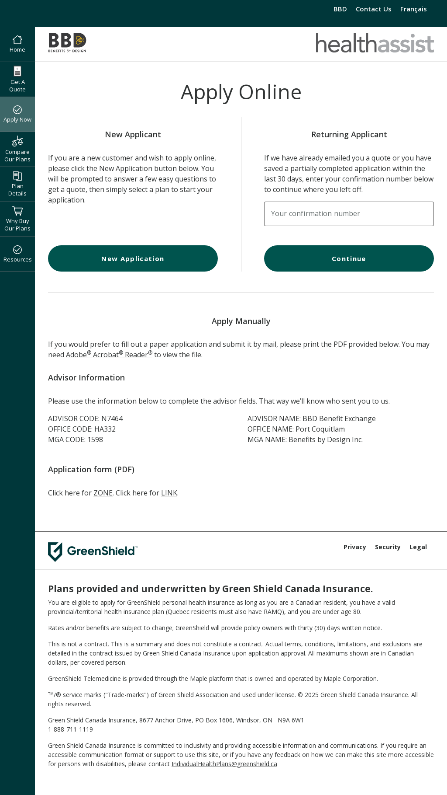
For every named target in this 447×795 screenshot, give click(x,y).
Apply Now (17, 114)
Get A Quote (17, 79)
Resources (17, 254)
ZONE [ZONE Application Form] (103, 493)
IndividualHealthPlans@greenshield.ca (224, 764)
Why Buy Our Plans (17, 219)
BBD (340, 8)
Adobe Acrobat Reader (109, 354)
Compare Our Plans (17, 149)
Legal (418, 547)
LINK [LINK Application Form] (169, 493)
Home (17, 44)
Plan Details (17, 184)
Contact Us (374, 8)
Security (388, 547)
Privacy (355, 547)
